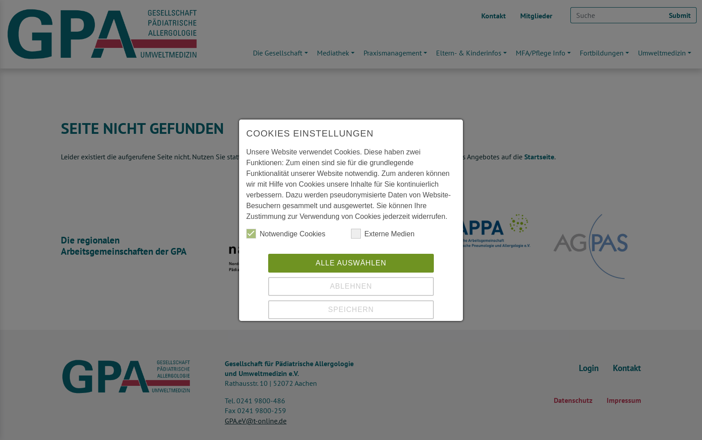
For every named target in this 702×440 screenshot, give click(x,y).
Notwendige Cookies (285, 234)
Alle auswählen (351, 263)
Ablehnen (351, 286)
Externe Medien (383, 234)
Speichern (351, 309)
